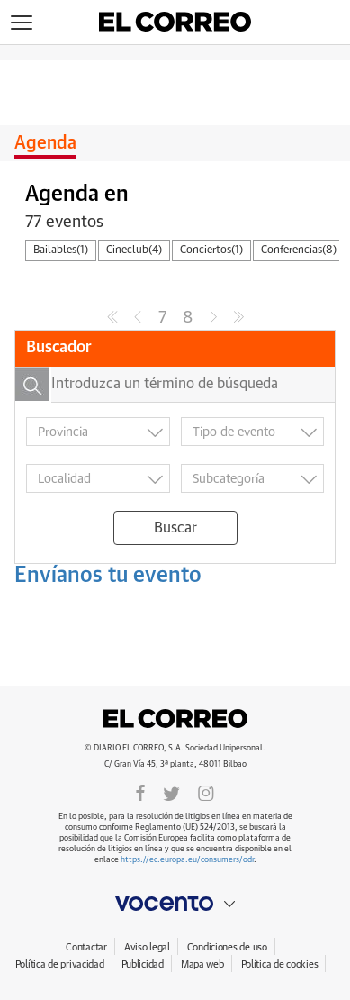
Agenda (45, 143)
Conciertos (211, 250)
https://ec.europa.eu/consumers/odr (187, 860)
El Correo (175, 719)
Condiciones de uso (227, 947)
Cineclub (134, 250)
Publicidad (142, 964)
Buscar (175, 528)
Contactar (86, 947)
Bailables (60, 250)
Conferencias (299, 250)
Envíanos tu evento (108, 575)
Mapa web (202, 964)
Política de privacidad (59, 964)
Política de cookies (280, 964)
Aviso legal (147, 947)
